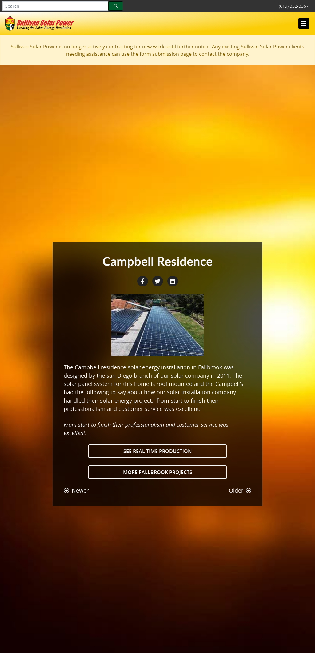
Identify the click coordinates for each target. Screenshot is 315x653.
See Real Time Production (157, 451)
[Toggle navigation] (303, 23)
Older (240, 490)
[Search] (115, 6)
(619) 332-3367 (294, 6)
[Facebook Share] (143, 280)
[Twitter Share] (158, 280)
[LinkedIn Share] (172, 280)
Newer (76, 490)
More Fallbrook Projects (157, 472)
